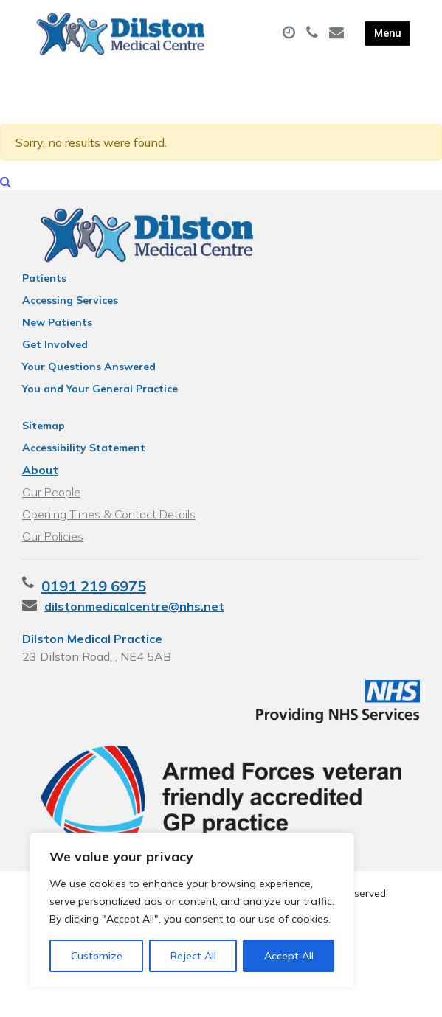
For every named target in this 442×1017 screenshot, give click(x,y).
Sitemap (43, 441)
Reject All (193, 955)
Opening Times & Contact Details (109, 530)
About (40, 486)
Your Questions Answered (89, 382)
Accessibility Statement (83, 464)
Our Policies (52, 552)
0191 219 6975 (93, 602)
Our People (51, 508)
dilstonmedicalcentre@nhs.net (134, 622)
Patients (44, 294)
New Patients (57, 338)
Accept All (289, 955)
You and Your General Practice (100, 405)
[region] (192, 910)
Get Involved (55, 360)
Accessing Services (70, 316)
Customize (96, 955)
